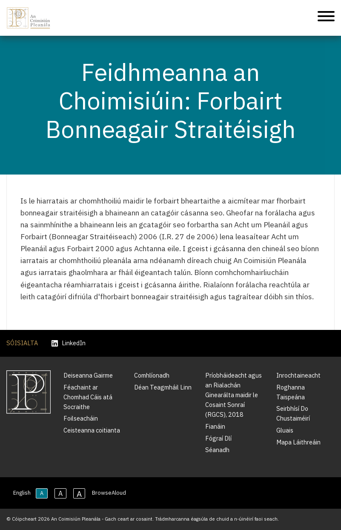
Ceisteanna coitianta (91, 430)
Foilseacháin (80, 418)
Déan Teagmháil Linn (163, 387)
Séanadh (217, 450)
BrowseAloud (109, 492)
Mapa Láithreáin (298, 442)
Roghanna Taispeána (290, 392)
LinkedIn (69, 343)
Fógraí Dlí (218, 438)
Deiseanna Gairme (88, 375)
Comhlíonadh (151, 375)
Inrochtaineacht (298, 375)
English (22, 492)
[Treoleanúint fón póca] (326, 17)
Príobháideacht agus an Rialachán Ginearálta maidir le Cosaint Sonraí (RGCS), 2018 (233, 394)
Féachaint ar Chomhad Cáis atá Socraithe (87, 397)
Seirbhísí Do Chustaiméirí (293, 413)
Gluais (284, 430)
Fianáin (215, 426)
